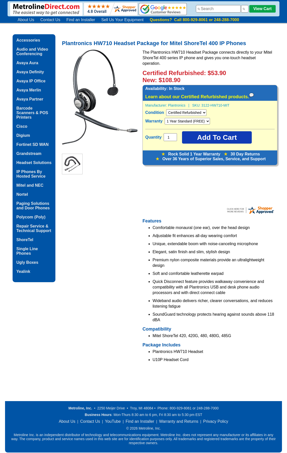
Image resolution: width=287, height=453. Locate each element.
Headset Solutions (34, 162)
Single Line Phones (27, 251)
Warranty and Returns (178, 421)
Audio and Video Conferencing (32, 51)
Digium (23, 135)
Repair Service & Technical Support (33, 228)
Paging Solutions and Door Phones (33, 205)
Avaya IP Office (31, 81)
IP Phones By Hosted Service (31, 174)
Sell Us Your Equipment (122, 20)
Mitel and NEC (30, 185)
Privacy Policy (215, 421)
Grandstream (29, 153)
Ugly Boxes (27, 262)
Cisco (21, 126)
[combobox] (218, 9)
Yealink (23, 271)
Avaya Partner (29, 99)
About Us (26, 20)
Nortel (22, 194)
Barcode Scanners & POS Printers (32, 112)
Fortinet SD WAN (32, 144)
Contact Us (50, 20)
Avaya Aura (27, 63)
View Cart (262, 9)
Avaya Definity (30, 72)
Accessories (28, 40)
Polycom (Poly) (31, 217)
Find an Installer (80, 20)
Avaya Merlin (28, 90)
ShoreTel (24, 240)
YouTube (113, 421)
